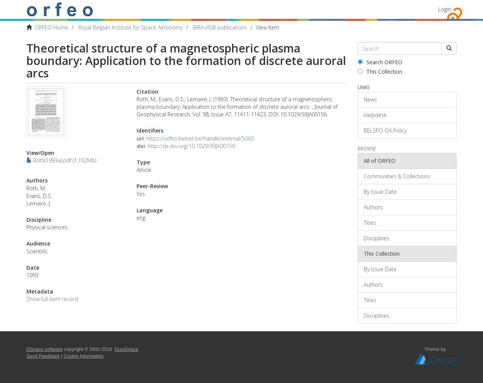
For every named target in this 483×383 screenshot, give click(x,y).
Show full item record (52, 299)
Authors (373, 207)
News (370, 99)
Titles (370, 222)
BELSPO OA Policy (385, 130)
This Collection (380, 71)
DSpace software (44, 349)
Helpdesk (375, 115)
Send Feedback (43, 356)
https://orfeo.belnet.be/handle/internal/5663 (200, 138)
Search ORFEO (380, 62)
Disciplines (376, 238)
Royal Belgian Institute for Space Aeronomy (130, 27)
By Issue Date (380, 191)
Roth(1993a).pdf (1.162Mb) (61, 160)
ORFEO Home (51, 27)
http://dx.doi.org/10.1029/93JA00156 (191, 146)
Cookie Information (84, 356)
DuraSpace (126, 349)
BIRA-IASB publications (220, 27)
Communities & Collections (397, 176)
